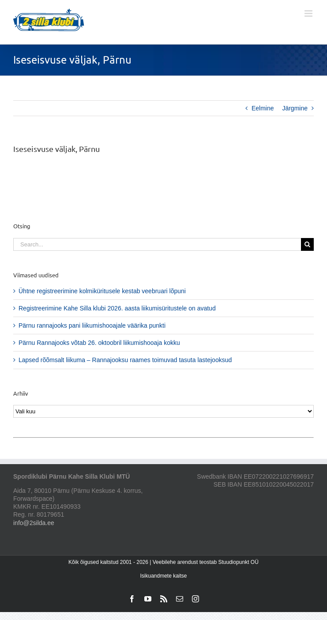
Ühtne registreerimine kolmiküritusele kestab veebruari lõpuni (102, 291)
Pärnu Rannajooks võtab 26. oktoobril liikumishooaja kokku (99, 342)
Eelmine (263, 108)
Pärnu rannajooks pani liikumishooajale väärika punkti (92, 325)
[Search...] (157, 244)
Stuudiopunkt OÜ (238, 562)
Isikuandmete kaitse (163, 576)
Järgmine (295, 108)
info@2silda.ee (33, 522)
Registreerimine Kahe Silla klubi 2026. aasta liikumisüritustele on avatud (117, 308)
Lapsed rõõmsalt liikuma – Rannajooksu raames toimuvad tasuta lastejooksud (125, 359)
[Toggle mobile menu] (309, 13)
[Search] (307, 244)
